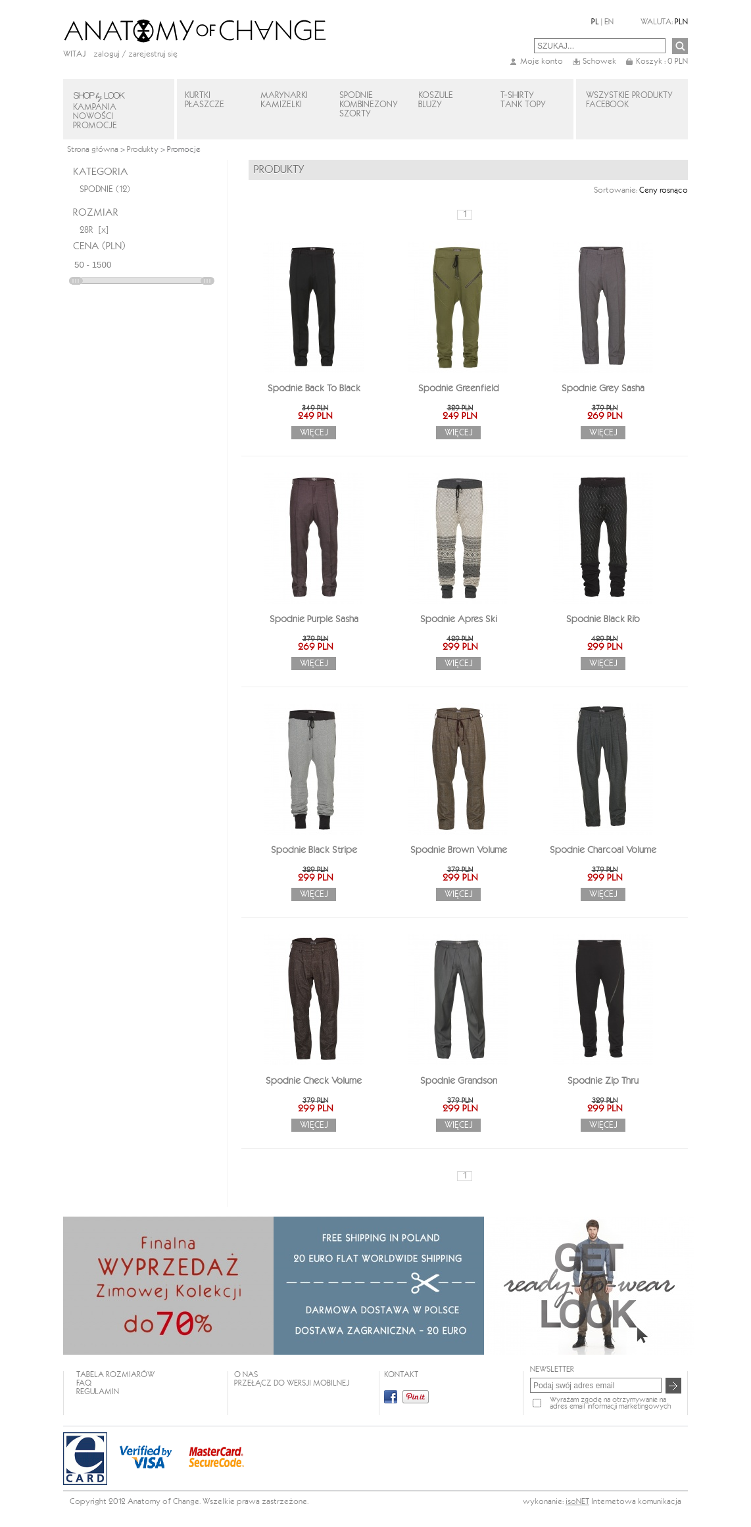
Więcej (314, 433)
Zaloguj (106, 54)
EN (609, 22)
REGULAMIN (97, 1391)
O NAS (246, 1374)
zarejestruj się (153, 54)
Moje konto (541, 61)
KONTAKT (401, 1374)
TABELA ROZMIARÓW (115, 1374)
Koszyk (662, 61)
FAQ (83, 1383)
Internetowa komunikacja (636, 1501)
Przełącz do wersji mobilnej (291, 1383)
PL (595, 22)
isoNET (577, 1501)
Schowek (599, 61)
